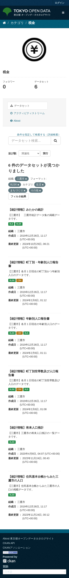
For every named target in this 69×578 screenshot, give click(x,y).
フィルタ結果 (18, 196)
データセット (20, 105)
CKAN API (9, 543)
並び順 (12, 153)
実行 (45, 153)
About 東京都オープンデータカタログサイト (28, 538)
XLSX (18, 224)
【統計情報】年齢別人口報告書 (28, 318)
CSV (19, 280)
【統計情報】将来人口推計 (26, 427)
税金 (31, 23)
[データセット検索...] (29, 140)
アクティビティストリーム (27, 113)
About (15, 120)
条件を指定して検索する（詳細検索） (39, 134)
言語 (5, 566)
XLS (11, 224)
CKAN (9, 561)
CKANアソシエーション (17, 547)
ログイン (59, 2)
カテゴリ (17, 23)
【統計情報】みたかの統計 (26, 209)
